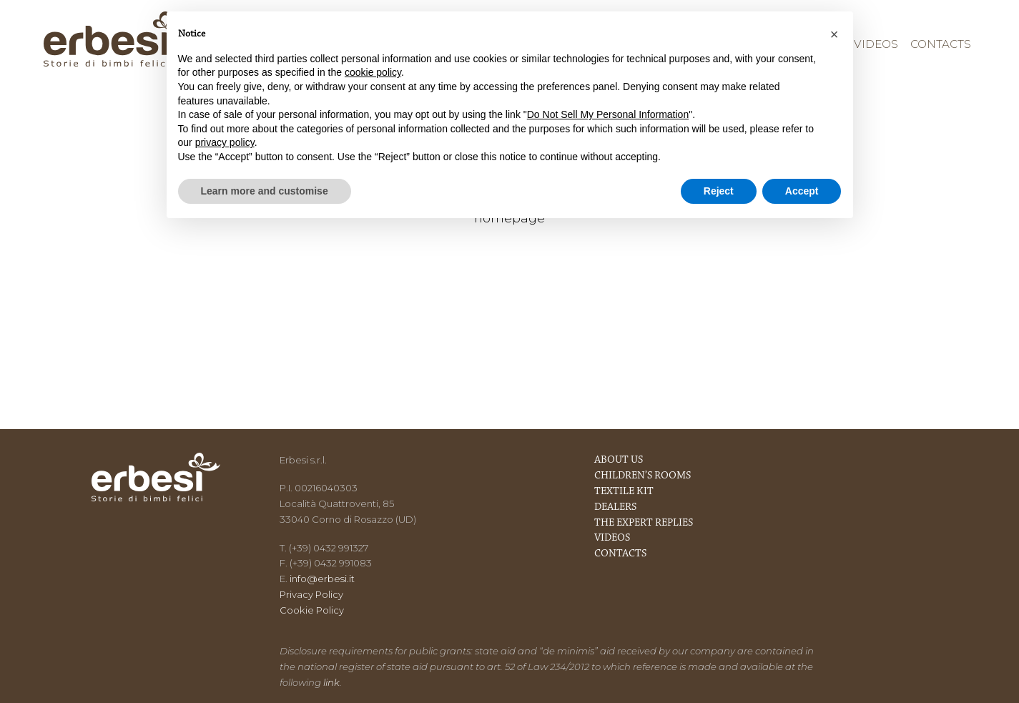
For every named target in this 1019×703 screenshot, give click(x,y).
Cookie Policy (312, 610)
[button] (834, 34)
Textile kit (624, 491)
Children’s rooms (642, 476)
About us (618, 460)
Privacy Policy (311, 594)
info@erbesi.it (322, 578)
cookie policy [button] (373, 72)
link (331, 682)
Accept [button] (802, 191)
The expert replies (643, 523)
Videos (876, 44)
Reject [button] (719, 191)
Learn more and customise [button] (264, 191)
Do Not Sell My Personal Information (608, 114)
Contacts (940, 44)
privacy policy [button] (225, 142)
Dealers (615, 507)
